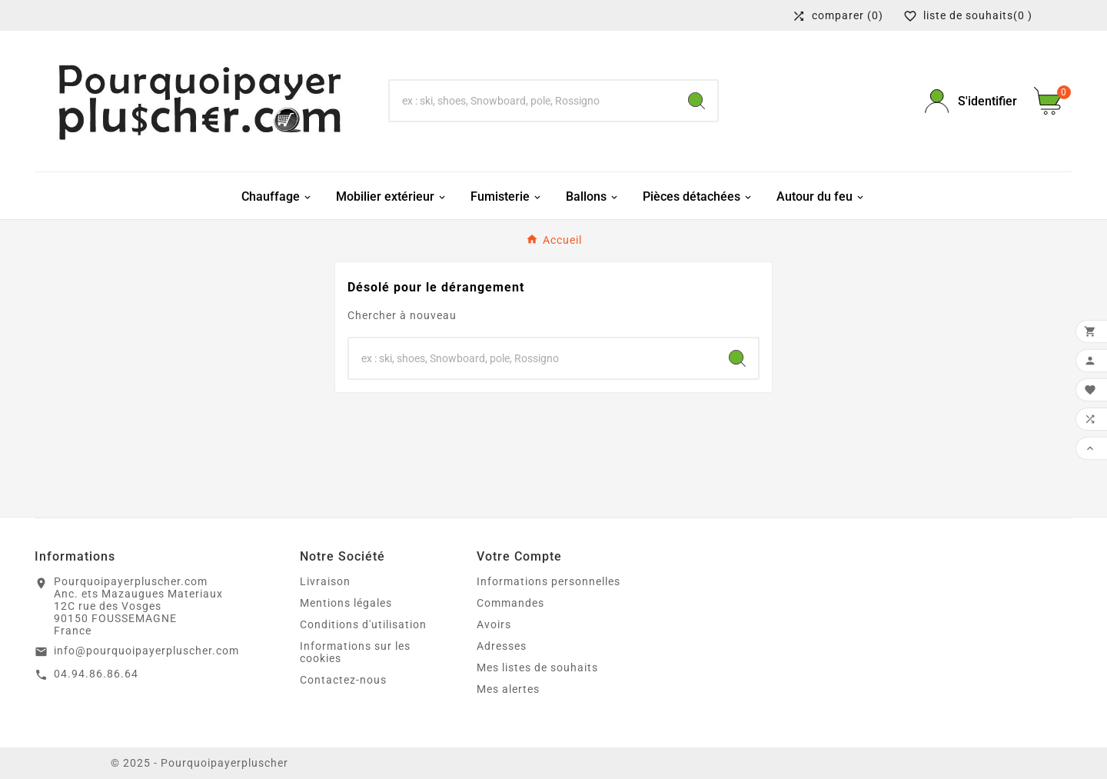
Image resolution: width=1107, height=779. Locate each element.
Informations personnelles (548, 581)
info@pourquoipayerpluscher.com (146, 650)
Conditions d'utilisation (363, 624)
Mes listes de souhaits (537, 667)
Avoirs (494, 624)
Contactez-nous (343, 680)
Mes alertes (508, 689)
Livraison (325, 581)
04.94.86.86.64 (96, 673)
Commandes (510, 603)
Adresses (502, 646)
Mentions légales (346, 603)
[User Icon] (970, 101)
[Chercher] (533, 101)
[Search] (696, 100)
